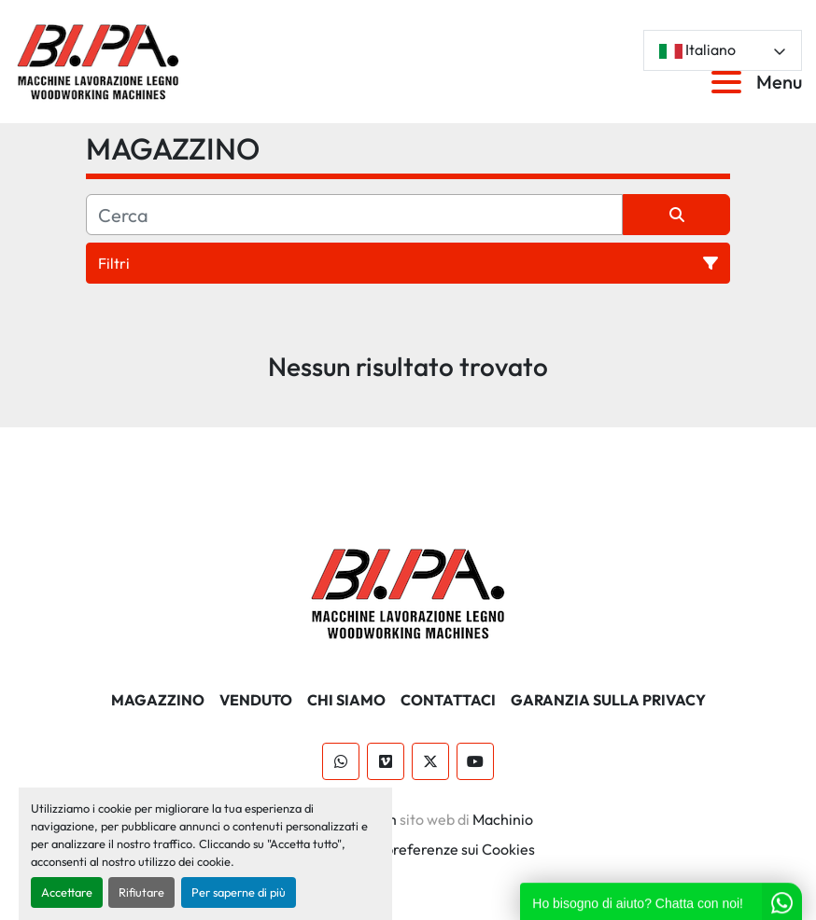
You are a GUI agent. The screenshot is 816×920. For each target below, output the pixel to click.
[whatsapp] (340, 761)
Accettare (66, 892)
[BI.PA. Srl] (408, 591)
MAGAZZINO (157, 699)
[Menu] (730, 82)
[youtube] (475, 761)
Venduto (255, 699)
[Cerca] (354, 214)
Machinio (502, 819)
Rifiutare (141, 892)
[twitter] (430, 761)
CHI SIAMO (346, 699)
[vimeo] (385, 761)
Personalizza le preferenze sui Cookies (408, 849)
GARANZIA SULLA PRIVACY (608, 699)
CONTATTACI (448, 699)
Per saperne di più (238, 892)
